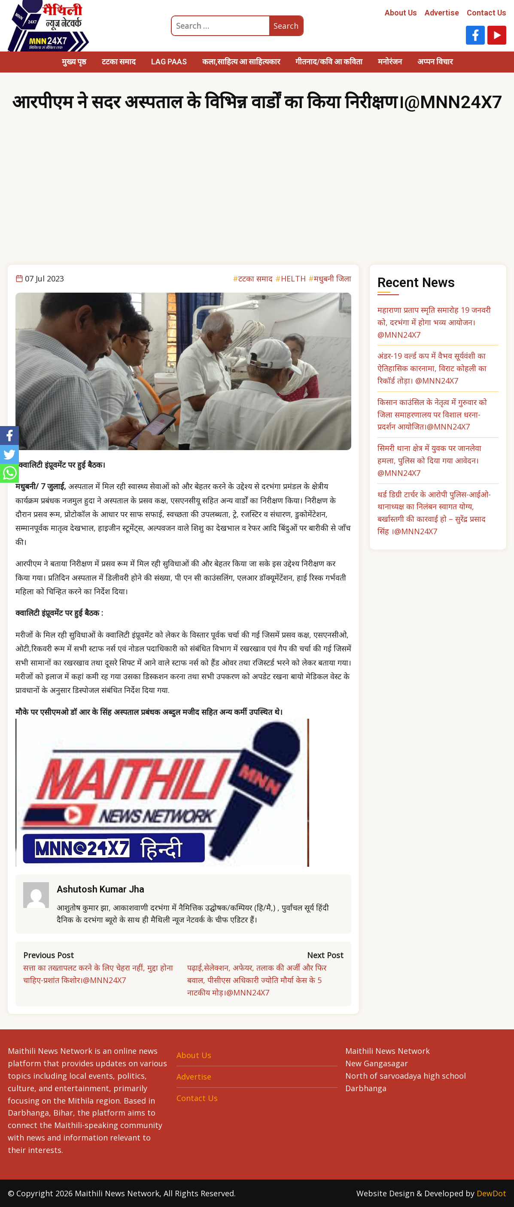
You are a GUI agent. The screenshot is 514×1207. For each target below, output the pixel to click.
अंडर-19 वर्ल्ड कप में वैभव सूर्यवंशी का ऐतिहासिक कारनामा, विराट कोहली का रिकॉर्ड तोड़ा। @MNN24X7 (432, 368)
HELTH (293, 278)
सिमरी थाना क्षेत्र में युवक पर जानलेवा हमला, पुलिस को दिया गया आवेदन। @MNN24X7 (429, 460)
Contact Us (486, 12)
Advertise (442, 12)
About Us (401, 12)
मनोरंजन (390, 61)
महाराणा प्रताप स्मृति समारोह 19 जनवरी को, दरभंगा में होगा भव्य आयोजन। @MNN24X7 (434, 322)
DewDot (491, 1193)
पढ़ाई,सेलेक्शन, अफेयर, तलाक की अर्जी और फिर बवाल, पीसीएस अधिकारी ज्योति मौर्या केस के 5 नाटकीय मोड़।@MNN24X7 (256, 980)
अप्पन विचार (435, 61)
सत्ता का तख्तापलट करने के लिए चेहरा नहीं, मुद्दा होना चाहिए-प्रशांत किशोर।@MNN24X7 (98, 973)
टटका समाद (119, 61)
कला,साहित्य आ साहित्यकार (241, 61)
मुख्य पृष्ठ (74, 61)
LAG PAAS (169, 61)
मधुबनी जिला (332, 278)
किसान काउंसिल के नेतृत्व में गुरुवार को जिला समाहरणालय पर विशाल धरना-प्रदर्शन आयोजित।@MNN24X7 (432, 414)
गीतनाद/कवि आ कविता (328, 61)
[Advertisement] (257, 200)
